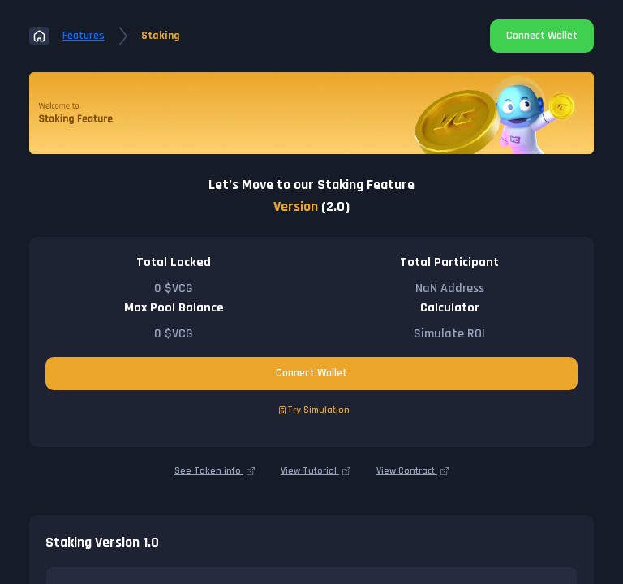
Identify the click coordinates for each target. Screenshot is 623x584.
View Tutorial (315, 471)
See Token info (214, 471)
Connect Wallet (542, 35)
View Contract (412, 471)
